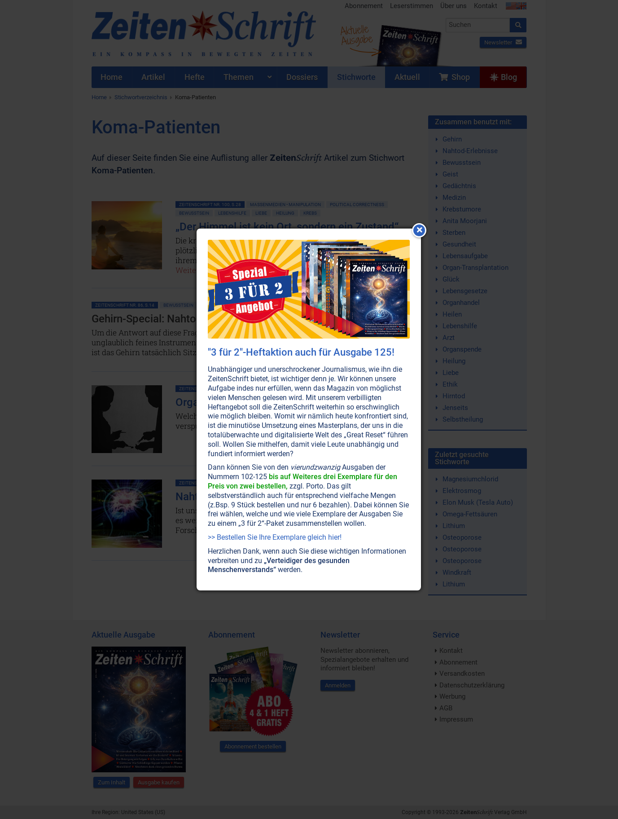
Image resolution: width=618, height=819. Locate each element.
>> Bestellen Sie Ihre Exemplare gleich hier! (275, 537)
